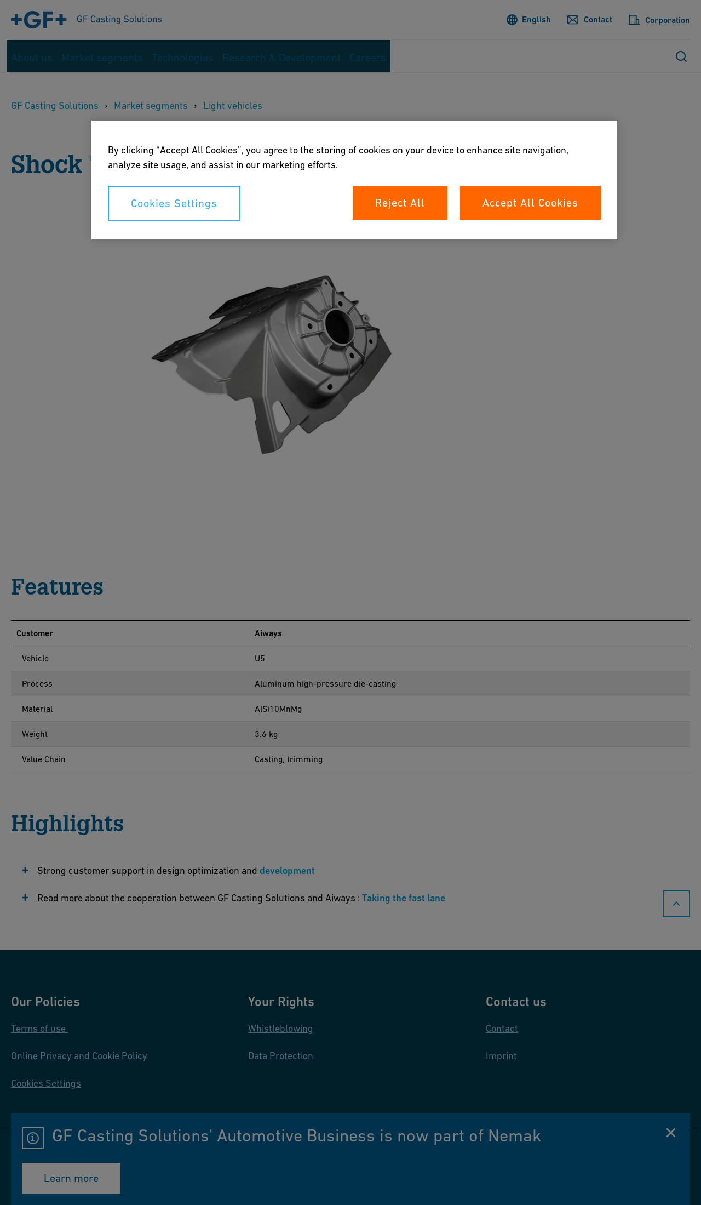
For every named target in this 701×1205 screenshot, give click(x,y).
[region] (354, 180)
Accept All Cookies (530, 203)
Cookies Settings (174, 203)
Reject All (400, 203)
